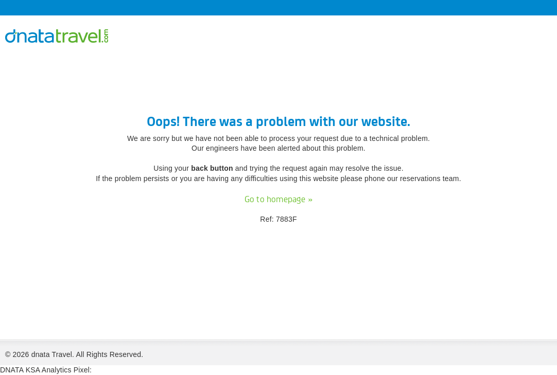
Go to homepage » (278, 199)
